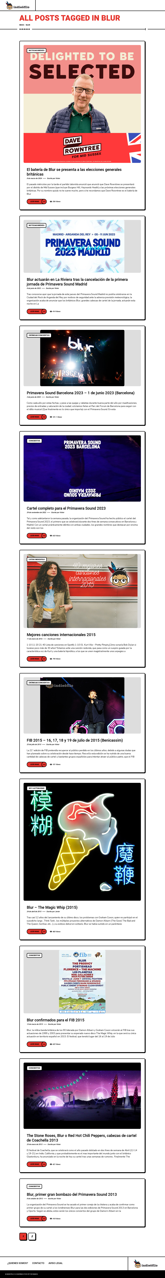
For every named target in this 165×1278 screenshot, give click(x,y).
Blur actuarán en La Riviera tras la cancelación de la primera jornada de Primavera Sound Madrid (77, 282)
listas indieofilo (37, 559)
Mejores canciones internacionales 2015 (61, 635)
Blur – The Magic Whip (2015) (52, 907)
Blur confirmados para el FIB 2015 (55, 1020)
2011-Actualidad (36, 788)
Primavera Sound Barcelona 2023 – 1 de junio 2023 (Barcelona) (81, 393)
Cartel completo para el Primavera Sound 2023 (66, 508)
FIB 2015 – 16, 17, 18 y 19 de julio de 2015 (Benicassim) (75, 740)
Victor (58, 178)
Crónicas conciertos (39, 335)
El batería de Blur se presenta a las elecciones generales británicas (74, 172)
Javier (57, 911)
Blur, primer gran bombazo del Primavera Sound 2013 (72, 1194)
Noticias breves (36, 50)
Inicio (21, 25)
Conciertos (34, 441)
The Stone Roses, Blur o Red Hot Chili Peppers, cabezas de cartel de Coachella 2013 (81, 1138)
